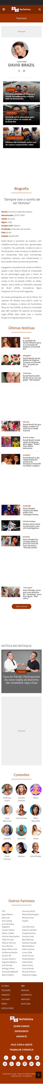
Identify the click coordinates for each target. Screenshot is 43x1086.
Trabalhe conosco (21, 1049)
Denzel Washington (30, 914)
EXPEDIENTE (21, 1031)
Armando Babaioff (10, 971)
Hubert (25, 921)
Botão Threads (38, 1064)
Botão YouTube (37, 1058)
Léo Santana (21, 818)
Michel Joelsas (28, 946)
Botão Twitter (21, 1058)
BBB (23, 986)
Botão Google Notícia (11, 1064)
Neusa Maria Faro (9, 949)
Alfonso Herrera (9, 943)
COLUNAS (5, 999)
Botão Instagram (29, 1058)
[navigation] (4, 9)
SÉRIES (4, 1003)
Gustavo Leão (28, 936)
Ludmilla (7, 838)
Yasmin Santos (8, 930)
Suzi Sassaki (7, 965)
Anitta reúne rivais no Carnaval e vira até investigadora (31, 526)
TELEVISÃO (6, 990)
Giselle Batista (28, 959)
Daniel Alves (27, 962)
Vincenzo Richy (28, 911)
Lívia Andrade (28, 968)
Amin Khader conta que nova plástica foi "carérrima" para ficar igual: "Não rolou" (32, 594)
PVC (3, 911)
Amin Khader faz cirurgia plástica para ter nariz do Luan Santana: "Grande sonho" (30, 543)
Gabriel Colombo (29, 930)
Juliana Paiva (27, 965)
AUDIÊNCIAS (26, 995)
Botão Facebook (14, 1058)
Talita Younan (8, 939)
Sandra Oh (6, 955)
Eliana (35, 798)
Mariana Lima (28, 917)
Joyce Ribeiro (7, 914)
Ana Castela (7, 921)
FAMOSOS (5, 995)
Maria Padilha (8, 975)
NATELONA (26, 1003)
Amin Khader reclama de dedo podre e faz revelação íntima (30, 511)
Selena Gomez (28, 949)
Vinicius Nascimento (10, 936)
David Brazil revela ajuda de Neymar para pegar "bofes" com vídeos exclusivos (31, 444)
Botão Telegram (5, 1064)
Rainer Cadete (8, 933)
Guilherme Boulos (10, 952)
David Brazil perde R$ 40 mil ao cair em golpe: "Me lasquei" (32, 378)
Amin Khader (35, 856)
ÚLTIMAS (5, 986)
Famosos (21, 18)
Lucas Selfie (27, 952)
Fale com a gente (21, 1044)
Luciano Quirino (9, 959)
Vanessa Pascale (29, 943)
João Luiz (6, 917)
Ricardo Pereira (29, 971)
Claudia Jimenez (29, 933)
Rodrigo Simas (8, 968)
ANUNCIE (21, 1036)
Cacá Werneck (28, 927)
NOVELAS (25, 990)
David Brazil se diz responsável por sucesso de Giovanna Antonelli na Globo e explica (32, 461)
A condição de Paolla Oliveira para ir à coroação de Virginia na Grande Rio (32, 344)
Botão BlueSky (31, 1064)
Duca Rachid (7, 946)
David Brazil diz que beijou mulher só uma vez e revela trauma (32, 427)
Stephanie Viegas (29, 975)
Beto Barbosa (28, 939)
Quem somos (21, 1026)
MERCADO (25, 999)
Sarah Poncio (28, 955)
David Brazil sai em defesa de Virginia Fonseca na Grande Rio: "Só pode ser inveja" (31, 362)
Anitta (35, 838)
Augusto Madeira (9, 962)
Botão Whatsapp (6, 1058)
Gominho (21, 838)
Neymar (21, 856)
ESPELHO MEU (7, 1008)
